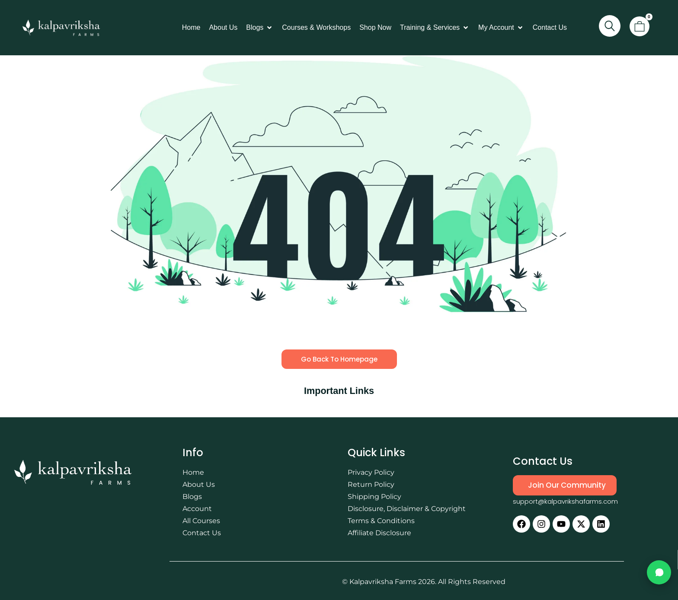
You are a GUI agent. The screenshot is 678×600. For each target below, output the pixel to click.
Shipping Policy (374, 496)
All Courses (201, 521)
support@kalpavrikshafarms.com (565, 501)
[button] (260, 27)
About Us (198, 484)
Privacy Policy (371, 472)
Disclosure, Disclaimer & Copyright (407, 509)
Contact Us (201, 533)
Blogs (192, 496)
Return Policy (371, 484)
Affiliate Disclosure (379, 533)
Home (193, 472)
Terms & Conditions (381, 521)
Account (197, 509)
